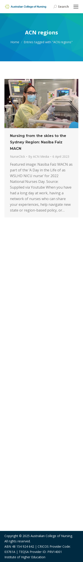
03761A (9, 552)
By (38, 156)
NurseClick (17, 156)
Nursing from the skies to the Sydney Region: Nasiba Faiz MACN (38, 142)
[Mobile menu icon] (76, 6)
